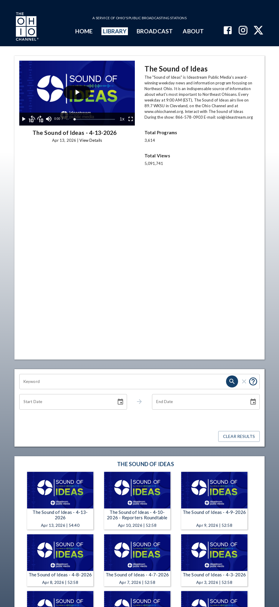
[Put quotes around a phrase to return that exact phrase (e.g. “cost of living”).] (253, 381)
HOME (84, 31)
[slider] (95, 119)
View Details (90, 140)
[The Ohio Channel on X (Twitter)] (258, 31)
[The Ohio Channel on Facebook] (227, 31)
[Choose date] (120, 402)
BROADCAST (155, 31)
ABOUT (193, 31)
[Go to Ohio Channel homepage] (26, 27)
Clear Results (239, 436)
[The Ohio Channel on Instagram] (243, 31)
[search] (232, 381)
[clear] (244, 381)
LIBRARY (115, 31)
